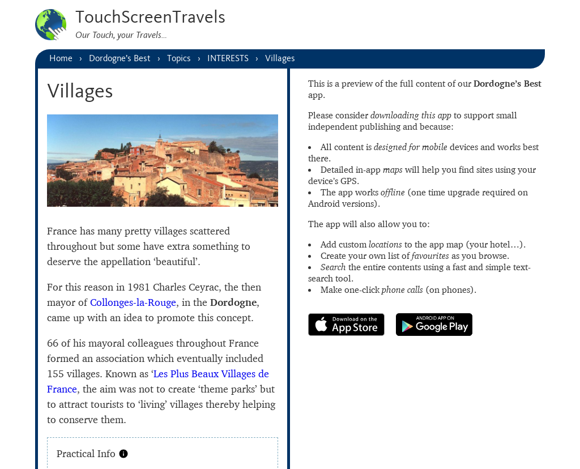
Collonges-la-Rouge (133, 302)
